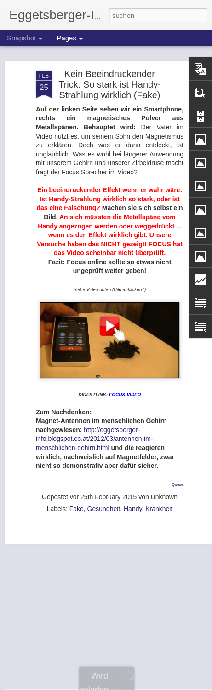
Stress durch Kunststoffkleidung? (75, 662)
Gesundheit (103, 497)
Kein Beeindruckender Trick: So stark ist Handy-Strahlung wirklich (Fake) (109, 73)
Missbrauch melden (173, 685)
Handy (133, 497)
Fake (76, 497)
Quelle (177, 473)
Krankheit (158, 497)
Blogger (139, 685)
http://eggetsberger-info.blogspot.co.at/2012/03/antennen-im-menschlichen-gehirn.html (94, 427)
